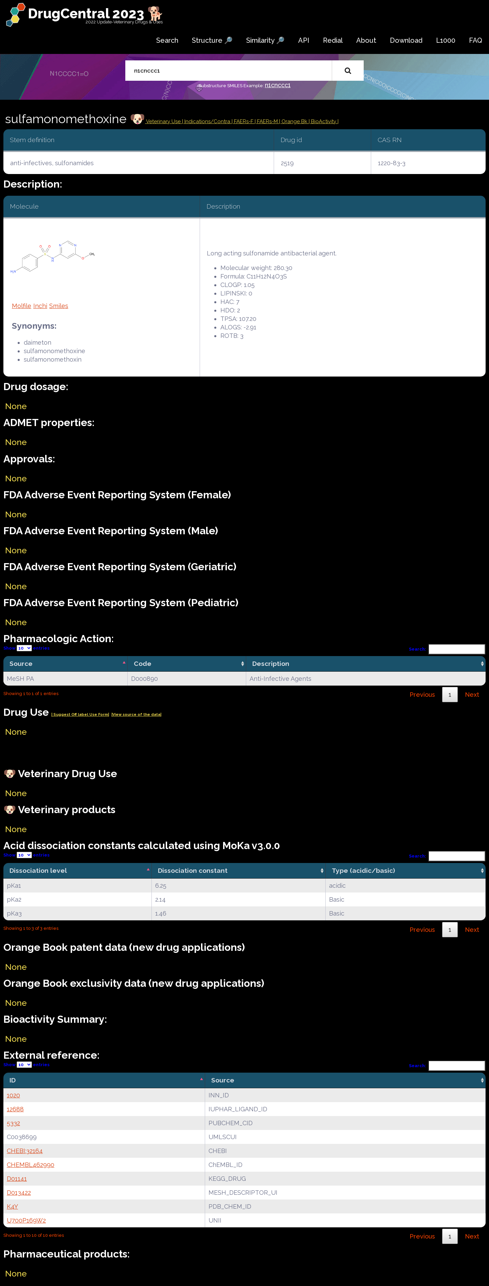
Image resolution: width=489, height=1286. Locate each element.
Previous (422, 694)
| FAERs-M (267, 121)
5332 (13, 1123)
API (303, 40)
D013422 (19, 1192)
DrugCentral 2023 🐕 (96, 13)
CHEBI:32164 (25, 1150)
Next (472, 694)
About (366, 40)
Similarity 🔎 (265, 40)
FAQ (475, 40)
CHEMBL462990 (30, 1164)
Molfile (21, 305)
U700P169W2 (26, 1220)
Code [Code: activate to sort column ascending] (142, 663)
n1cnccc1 (278, 85)
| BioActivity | (324, 121)
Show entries (26, 648)
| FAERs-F (243, 121)
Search (167, 40)
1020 (13, 1095)
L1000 (445, 40)
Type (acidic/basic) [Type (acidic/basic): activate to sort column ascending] (363, 870)
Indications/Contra (208, 121)
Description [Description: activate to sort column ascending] (270, 663)
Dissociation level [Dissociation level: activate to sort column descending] (38, 870)
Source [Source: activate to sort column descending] (21, 663)
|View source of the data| (136, 714)
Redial (333, 40)
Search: (447, 649)
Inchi (40, 305)
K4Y (12, 1206)
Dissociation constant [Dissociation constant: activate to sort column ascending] (193, 870)
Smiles (58, 305)
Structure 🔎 (212, 40)
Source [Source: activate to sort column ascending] (222, 1080)
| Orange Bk (294, 121)
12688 (15, 1109)
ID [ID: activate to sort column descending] (13, 1080)
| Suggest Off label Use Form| (80, 714)
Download (406, 40)
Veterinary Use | (164, 121)
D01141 (17, 1178)
